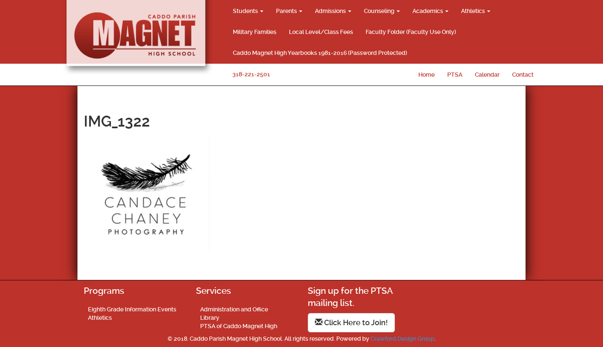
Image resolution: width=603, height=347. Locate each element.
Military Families (254, 31)
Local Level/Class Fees (321, 31)
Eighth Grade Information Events (132, 309)
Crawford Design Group (403, 338)
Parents (289, 11)
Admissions (333, 11)
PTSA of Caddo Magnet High (238, 326)
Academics (430, 11)
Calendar (487, 74)
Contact (522, 74)
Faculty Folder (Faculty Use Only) (411, 31)
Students (248, 11)
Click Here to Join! (351, 322)
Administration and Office (234, 309)
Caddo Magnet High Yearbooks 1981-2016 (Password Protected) (320, 52)
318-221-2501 (251, 74)
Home (426, 74)
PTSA (454, 74)
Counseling (382, 11)
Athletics (475, 11)
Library (209, 317)
